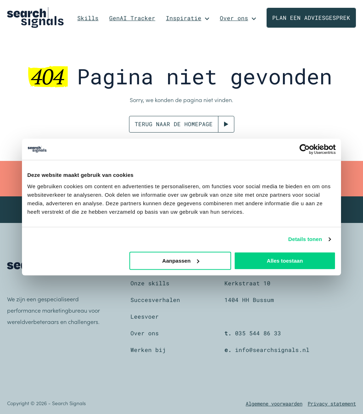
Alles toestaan (285, 261)
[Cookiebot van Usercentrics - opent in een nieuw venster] (305, 149)
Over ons (234, 18)
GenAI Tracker (132, 18)
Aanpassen (180, 261)
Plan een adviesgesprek (311, 17)
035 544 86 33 (258, 333)
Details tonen (305, 239)
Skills (88, 18)
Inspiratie (183, 18)
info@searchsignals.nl (272, 349)
